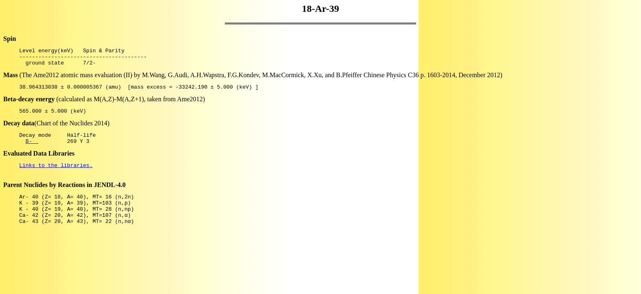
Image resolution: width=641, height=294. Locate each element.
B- (32, 149)
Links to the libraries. (55, 174)
